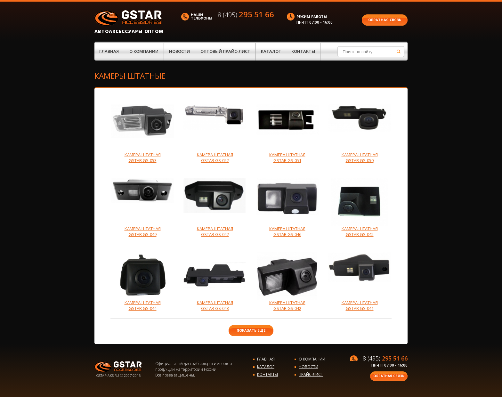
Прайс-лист (311, 374)
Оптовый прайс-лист (225, 51)
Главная (109, 51)
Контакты (303, 51)
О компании (143, 51)
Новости (179, 51)
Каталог (271, 51)
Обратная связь (384, 19)
